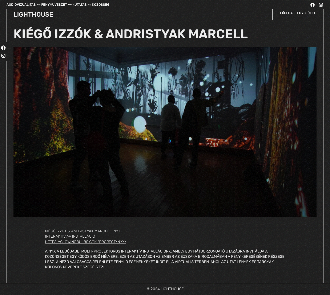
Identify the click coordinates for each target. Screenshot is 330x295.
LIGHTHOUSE (33, 14)
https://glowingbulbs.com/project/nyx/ (85, 241)
